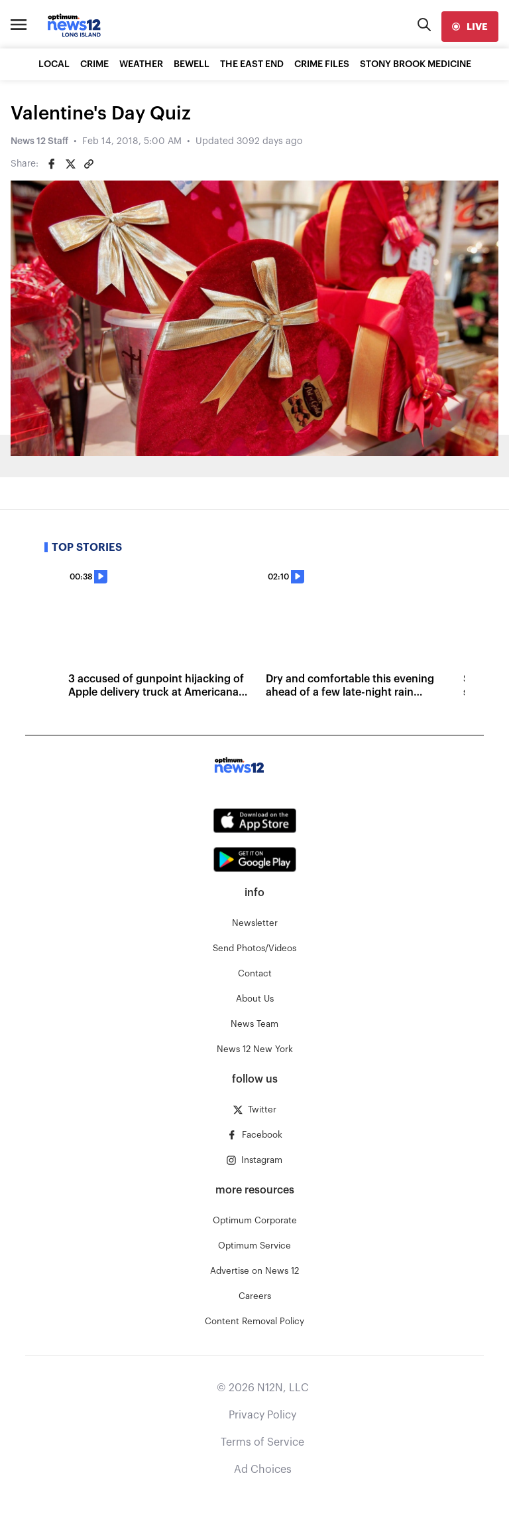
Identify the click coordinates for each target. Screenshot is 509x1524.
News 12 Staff (39, 141)
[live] (469, 26)
